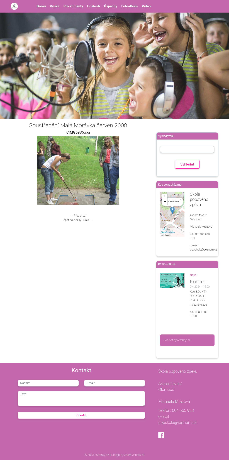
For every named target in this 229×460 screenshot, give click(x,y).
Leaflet (164, 229)
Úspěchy (110, 6)
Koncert (198, 282)
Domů (41, 6)
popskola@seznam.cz (177, 422)
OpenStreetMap (168, 232)
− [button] (165, 202)
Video (146, 6)
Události (93, 6)
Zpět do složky (72, 220)
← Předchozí (78, 215)
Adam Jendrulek (133, 455)
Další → (88, 220)
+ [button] (165, 196)
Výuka (54, 6)
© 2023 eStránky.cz (97, 455)
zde (205, 304)
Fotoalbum (129, 6)
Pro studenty (73, 6)
